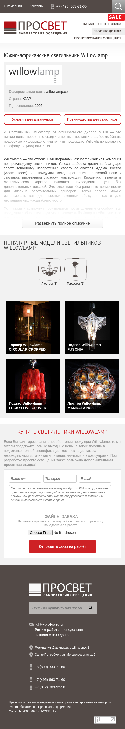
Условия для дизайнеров (32, 119)
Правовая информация (54, 707)
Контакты (37, 6)
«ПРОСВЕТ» (47, 711)
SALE (115, 17)
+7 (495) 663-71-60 (71, 6)
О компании (13, 6)
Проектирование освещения (97, 38)
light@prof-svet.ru (49, 624)
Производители (107, 31)
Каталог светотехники (102, 24)
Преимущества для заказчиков (92, 119)
